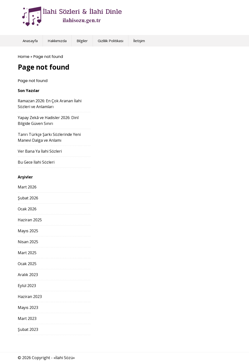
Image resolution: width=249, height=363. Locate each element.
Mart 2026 (27, 187)
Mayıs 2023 (28, 307)
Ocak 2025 (27, 263)
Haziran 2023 (30, 296)
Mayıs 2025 (28, 230)
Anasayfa (30, 40)
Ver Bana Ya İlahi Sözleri (40, 151)
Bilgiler (82, 40)
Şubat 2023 (28, 329)
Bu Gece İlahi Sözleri (36, 162)
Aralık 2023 (28, 274)
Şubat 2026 (28, 198)
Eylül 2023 (27, 285)
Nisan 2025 (28, 241)
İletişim (139, 40)
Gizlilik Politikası (110, 40)
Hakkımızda (57, 40)
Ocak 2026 (27, 209)
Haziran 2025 (30, 220)
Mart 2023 (27, 318)
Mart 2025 (27, 252)
